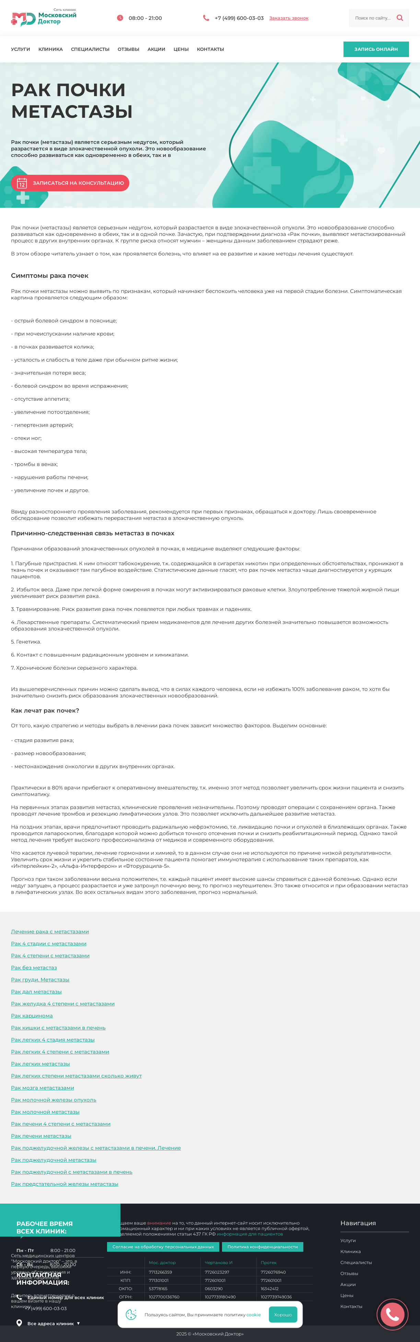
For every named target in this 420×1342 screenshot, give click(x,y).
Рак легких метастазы (40, 1063)
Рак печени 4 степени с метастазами (60, 1124)
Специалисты (90, 49)
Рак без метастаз (34, 967)
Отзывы (128, 49)
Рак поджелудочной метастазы (53, 1160)
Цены (181, 49)
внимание (159, 1223)
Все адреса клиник (53, 1323)
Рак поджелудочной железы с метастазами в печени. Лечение (96, 1148)
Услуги (20, 49)
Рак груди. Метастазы (40, 979)
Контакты (210, 49)
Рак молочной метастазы (45, 1111)
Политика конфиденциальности (263, 1246)
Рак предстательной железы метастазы (64, 1184)
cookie (255, 1314)
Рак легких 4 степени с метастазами (60, 1051)
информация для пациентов (250, 1234)
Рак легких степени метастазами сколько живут (76, 1075)
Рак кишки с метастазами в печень (58, 1027)
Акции (156, 49)
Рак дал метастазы (36, 991)
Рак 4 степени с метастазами (50, 955)
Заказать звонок (288, 18)
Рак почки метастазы (287, 892)
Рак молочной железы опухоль (53, 1099)
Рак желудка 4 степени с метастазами (63, 1003)
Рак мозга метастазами (42, 1087)
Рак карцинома (32, 1015)
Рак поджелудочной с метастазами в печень (71, 1172)
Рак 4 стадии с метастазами (48, 943)
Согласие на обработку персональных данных (163, 1246)
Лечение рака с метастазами (50, 931)
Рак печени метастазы (41, 1136)
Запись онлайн (376, 49)
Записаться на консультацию (78, 183)
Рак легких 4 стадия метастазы (53, 1039)
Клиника (50, 49)
